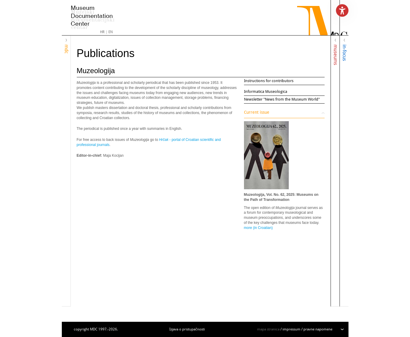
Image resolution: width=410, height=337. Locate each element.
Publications (106, 53)
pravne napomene (317, 329)
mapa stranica (268, 329)
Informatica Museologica (265, 91)
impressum (291, 329)
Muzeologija (96, 71)
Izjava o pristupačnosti (187, 329)
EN (110, 32)
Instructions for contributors (269, 81)
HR (102, 32)
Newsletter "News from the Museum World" (282, 99)
